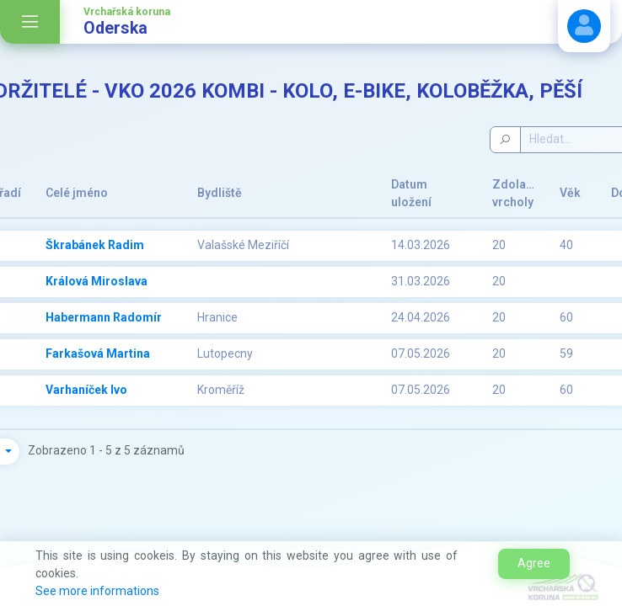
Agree (533, 563)
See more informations (97, 591)
